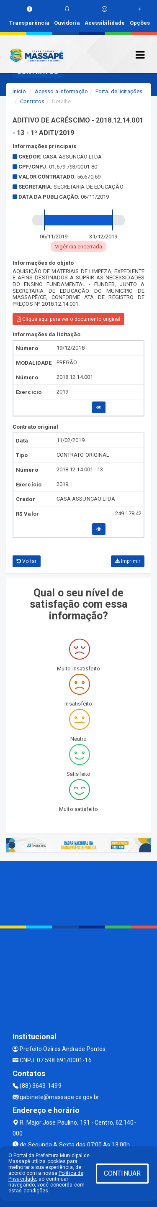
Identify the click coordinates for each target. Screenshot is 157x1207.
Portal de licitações (118, 91)
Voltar (26, 561)
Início (19, 91)
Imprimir (127, 561)
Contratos (32, 101)
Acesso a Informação (61, 91)
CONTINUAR (122, 1173)
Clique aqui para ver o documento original (68, 319)
